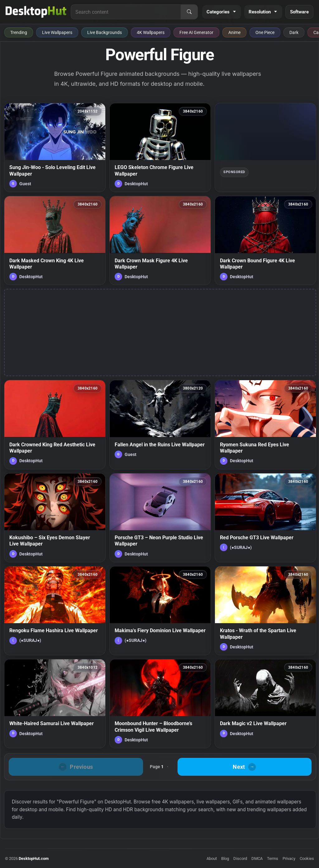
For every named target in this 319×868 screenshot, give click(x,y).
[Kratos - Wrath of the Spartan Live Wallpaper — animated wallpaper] (265, 610)
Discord (240, 858)
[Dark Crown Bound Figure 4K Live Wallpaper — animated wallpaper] (265, 240)
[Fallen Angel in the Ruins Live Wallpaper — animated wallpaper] (160, 424)
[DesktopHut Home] (36, 12)
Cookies (307, 858)
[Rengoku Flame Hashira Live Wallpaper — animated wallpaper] (54, 610)
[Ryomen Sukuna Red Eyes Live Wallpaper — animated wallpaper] (265, 424)
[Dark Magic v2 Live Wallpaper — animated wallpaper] (265, 703)
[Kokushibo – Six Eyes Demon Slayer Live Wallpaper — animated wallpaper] (54, 517)
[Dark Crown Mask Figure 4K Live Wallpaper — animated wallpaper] (160, 240)
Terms (272, 858)
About (212, 858)
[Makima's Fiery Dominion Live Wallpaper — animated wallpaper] (160, 610)
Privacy (289, 858)
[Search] (189, 12)
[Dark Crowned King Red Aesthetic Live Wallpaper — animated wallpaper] (54, 424)
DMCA (257, 858)
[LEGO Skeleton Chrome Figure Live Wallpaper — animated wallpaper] (160, 147)
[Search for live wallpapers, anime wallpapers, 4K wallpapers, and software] (126, 12)
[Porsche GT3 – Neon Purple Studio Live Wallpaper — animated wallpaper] (160, 517)
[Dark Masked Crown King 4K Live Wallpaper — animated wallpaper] (54, 240)
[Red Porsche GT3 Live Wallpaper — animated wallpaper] (265, 517)
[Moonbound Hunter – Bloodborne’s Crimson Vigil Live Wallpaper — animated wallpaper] (160, 703)
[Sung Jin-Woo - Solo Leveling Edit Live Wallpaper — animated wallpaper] (54, 147)
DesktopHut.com (34, 858)
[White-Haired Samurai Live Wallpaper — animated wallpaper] (54, 703)
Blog (225, 858)
